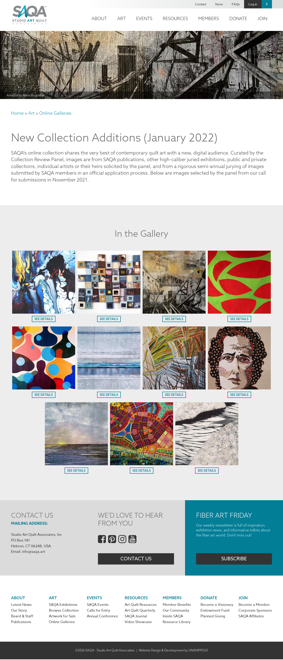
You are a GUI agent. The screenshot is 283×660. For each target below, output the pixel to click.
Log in (253, 4)
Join (262, 18)
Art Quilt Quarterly (140, 611)
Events (144, 18)
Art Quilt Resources (141, 605)
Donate (238, 18)
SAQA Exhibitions (63, 605)
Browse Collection (64, 611)
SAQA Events (98, 605)
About (99, 18)
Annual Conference (102, 617)
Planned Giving (213, 617)
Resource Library (177, 623)
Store (219, 4)
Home (17, 113)
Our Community (176, 611)
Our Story (19, 611)
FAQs (236, 4)
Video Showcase (138, 623)
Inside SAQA (173, 617)
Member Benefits (177, 605)
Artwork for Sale (62, 617)
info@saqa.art (33, 552)
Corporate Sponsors (255, 611)
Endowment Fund (215, 611)
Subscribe (234, 559)
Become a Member (254, 605)
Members (208, 18)
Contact (200, 4)
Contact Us (135, 559)
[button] (43, 312)
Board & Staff (22, 617)
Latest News (21, 605)
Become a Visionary (217, 605)
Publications (21, 623)
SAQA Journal (136, 617)
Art (121, 18)
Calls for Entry (98, 611)
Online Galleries (55, 113)
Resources (175, 18)
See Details (43, 319)
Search (267, 4)
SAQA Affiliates (251, 617)
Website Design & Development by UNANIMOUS (173, 651)
